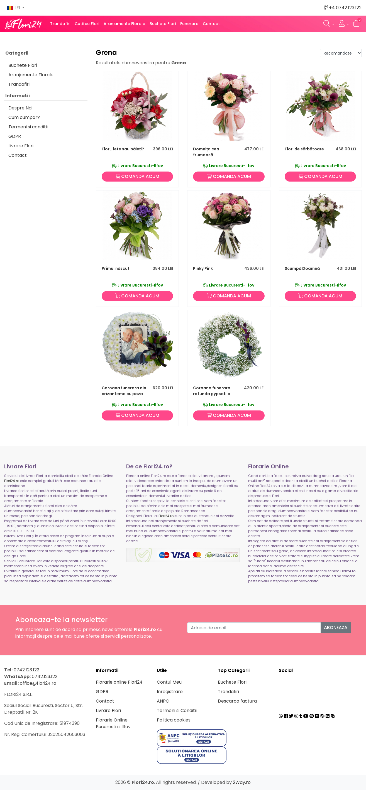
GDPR (14, 136)
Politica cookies (174, 720)
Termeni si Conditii (177, 710)
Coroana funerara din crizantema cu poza (124, 391)
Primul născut (116, 268)
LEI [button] (14, 7)
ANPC (163, 701)
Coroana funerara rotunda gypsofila (211, 391)
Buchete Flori (163, 23)
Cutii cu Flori (87, 23)
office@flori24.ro (38, 683)
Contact (211, 23)
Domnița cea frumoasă (206, 152)
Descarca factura (237, 701)
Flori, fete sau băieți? (123, 149)
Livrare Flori (20, 146)
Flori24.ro (11, 480)
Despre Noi (20, 108)
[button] (329, 24)
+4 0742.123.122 (343, 7)
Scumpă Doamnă (302, 268)
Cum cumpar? (24, 117)
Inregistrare (170, 691)
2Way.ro (242, 782)
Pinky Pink (203, 268)
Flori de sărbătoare (304, 149)
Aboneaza (335, 627)
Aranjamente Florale (124, 23)
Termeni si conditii (28, 127)
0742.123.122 (26, 670)
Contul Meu (169, 682)
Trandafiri (60, 23)
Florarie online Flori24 (119, 682)
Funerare (189, 23)
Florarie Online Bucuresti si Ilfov (113, 723)
